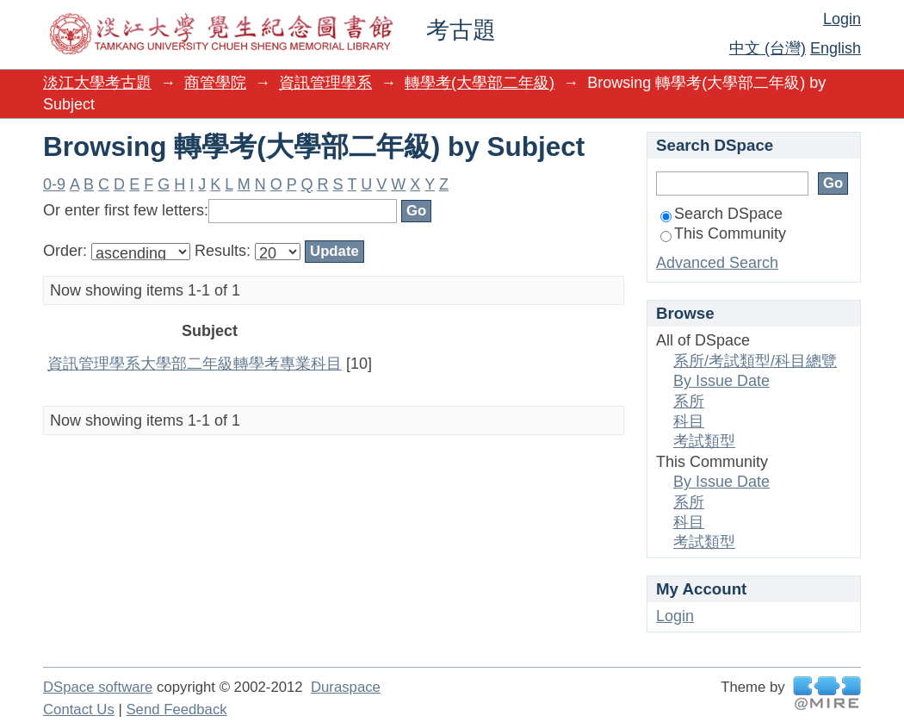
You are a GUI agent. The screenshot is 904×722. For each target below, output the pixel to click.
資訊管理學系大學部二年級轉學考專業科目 (194, 363)
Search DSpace (721, 213)
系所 (688, 401)
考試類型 (704, 441)
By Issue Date (721, 380)
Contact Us (79, 709)
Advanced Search (717, 262)
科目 (688, 421)
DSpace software (97, 687)
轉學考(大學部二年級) (479, 82)
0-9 (54, 184)
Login (842, 19)
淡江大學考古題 (97, 82)
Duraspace (346, 687)
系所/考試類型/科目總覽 (755, 361)
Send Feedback (176, 709)
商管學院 (215, 82)
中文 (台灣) (767, 48)
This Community (723, 233)
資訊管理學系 (325, 82)
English (835, 48)
